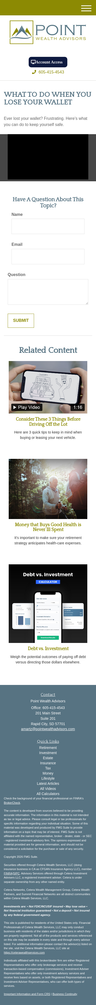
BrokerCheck (12, 802)
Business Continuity (64, 994)
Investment (48, 753)
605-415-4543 (48, 72)
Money (47, 773)
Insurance (48, 763)
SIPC (16, 873)
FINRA (8, 873)
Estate (48, 758)
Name (17, 214)
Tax (48, 768)
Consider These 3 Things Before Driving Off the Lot (48, 422)
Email (17, 244)
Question (16, 274)
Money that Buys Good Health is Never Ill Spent (48, 527)
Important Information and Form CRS (27, 994)
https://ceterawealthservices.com (24, 952)
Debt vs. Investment (48, 648)
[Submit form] (21, 321)
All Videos (48, 789)
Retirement (48, 748)
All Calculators (48, 794)
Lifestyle (48, 778)
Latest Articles (48, 783)
